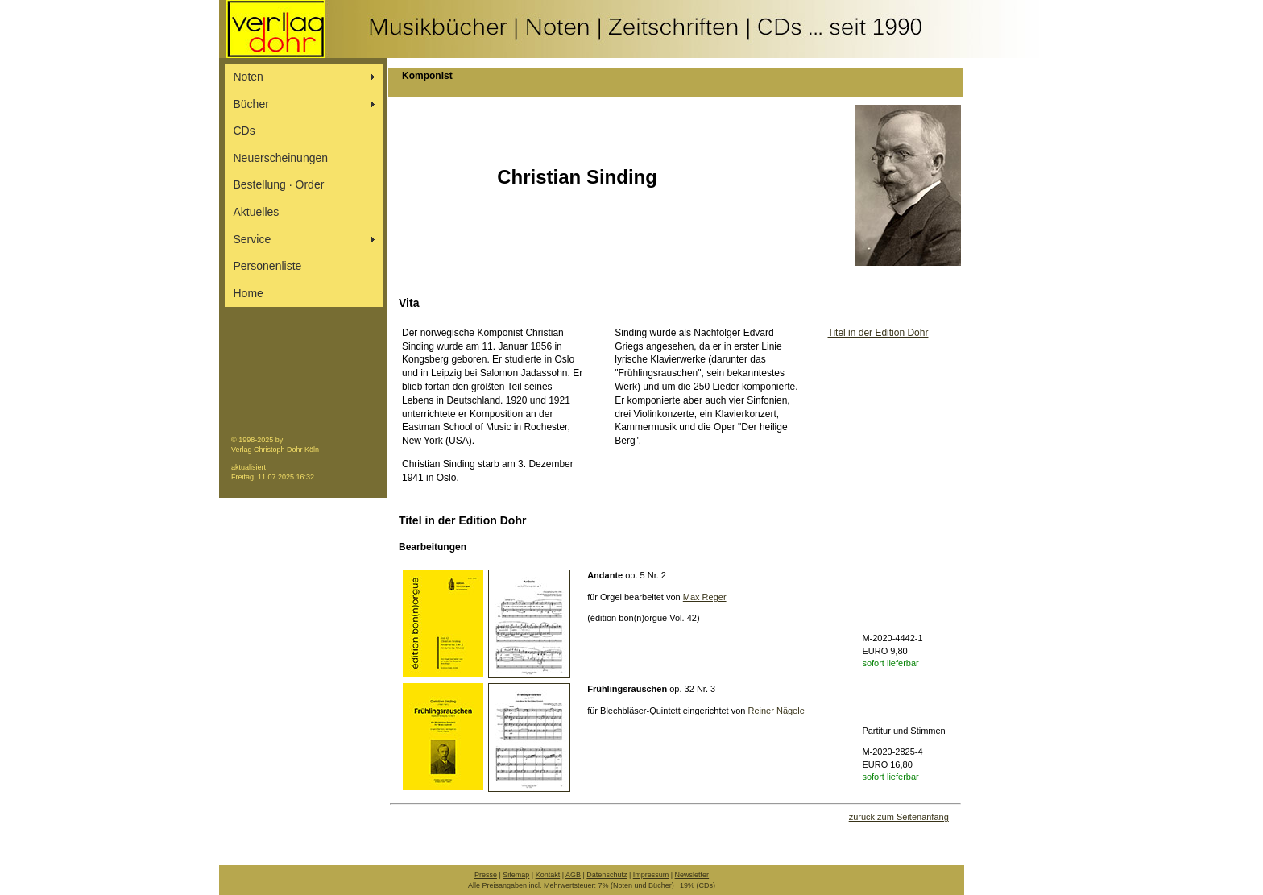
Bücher (251, 103)
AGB (573, 875)
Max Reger (705, 597)
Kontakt (548, 875)
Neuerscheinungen (281, 157)
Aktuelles (257, 211)
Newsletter (692, 875)
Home (248, 293)
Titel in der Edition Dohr (878, 332)
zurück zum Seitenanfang (899, 817)
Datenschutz (606, 875)
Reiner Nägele (775, 710)
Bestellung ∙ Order (279, 184)
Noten (248, 76)
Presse (485, 875)
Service (252, 239)
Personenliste (268, 265)
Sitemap (516, 875)
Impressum (651, 875)
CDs (244, 130)
